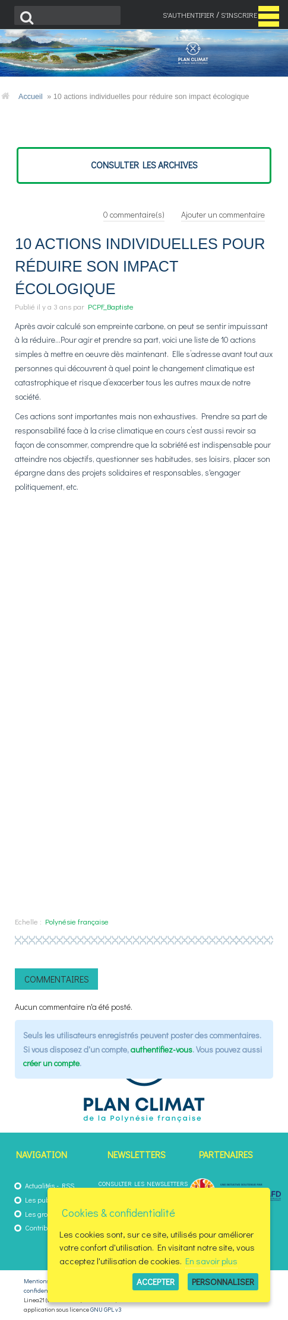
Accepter (156, 1281)
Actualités (40, 1185)
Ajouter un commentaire (223, 214)
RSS (68, 1185)
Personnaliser (223, 1281)
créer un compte (51, 1063)
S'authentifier (188, 15)
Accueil (30, 97)
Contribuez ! (43, 1227)
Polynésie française (77, 921)
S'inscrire (239, 15)
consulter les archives (144, 165)
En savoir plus (211, 1261)
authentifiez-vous (161, 1049)
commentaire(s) (133, 214)
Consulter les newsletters (143, 1183)
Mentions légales (46, 1281)
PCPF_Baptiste (111, 306)
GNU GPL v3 (106, 1309)
